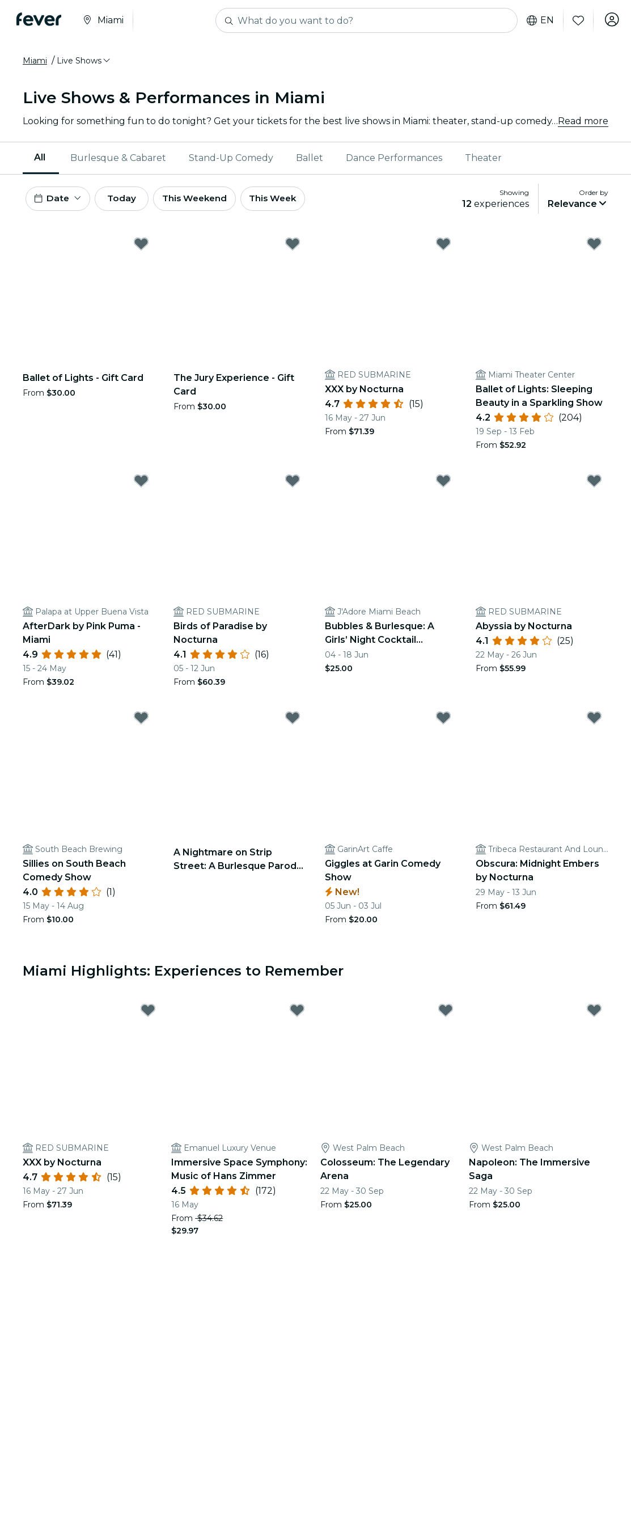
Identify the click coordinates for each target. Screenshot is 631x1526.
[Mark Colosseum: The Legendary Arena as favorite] (445, 1013)
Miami (35, 61)
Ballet (309, 157)
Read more (583, 121)
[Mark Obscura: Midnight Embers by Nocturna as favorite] (594, 721)
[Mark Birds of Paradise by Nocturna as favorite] (292, 484)
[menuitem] (41, 158)
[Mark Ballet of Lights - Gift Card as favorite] (141, 246)
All (39, 157)
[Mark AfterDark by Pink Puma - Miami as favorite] (141, 484)
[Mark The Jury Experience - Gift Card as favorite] (292, 246)
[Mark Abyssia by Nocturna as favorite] (594, 484)
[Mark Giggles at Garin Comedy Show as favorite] (443, 721)
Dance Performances (394, 157)
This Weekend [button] (209, 199)
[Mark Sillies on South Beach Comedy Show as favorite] (141, 721)
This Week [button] (292, 199)
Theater (483, 157)
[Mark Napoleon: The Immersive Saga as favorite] (594, 1013)
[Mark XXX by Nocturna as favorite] (443, 246)
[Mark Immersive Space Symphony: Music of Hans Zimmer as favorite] (297, 1013)
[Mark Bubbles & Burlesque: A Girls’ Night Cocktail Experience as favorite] (443, 484)
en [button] (536, 20)
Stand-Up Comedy (231, 157)
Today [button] (129, 199)
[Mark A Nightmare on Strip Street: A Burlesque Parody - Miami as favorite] (292, 721)
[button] (84, 60)
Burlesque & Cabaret (118, 157)
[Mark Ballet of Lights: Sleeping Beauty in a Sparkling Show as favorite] (594, 246)
